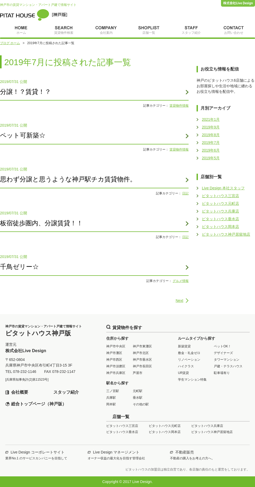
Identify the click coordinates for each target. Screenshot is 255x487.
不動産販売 (184, 452)
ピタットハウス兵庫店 (220, 211)
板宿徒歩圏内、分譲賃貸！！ (41, 223)
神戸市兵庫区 (115, 373)
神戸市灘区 (114, 353)
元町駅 (137, 391)
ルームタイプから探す (196, 338)
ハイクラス (186, 366)
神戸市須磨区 (115, 366)
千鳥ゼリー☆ (19, 266)
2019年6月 (211, 150)
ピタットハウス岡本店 (220, 226)
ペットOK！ (222, 346)
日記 (185, 193)
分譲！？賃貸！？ (25, 91)
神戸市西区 (114, 359)
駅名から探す (117, 383)
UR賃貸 (183, 373)
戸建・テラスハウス (228, 366)
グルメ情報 (181, 281)
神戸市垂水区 (142, 359)
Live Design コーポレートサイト (38, 452)
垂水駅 (137, 397)
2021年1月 (211, 119)
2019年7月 (211, 142)
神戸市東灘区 (142, 346)
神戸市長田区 (142, 366)
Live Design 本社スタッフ (223, 188)
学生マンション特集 (192, 379)
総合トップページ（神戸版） (38, 404)
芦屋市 (137, 373)
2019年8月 (211, 135)
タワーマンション (226, 359)
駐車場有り (222, 373)
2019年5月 (211, 158)
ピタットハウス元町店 (220, 203)
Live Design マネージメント (116, 452)
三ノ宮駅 (112, 391)
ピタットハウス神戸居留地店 (226, 234)
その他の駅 (141, 404)
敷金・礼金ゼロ (189, 353)
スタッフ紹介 (66, 392)
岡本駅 (111, 404)
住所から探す (117, 338)
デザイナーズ (223, 353)
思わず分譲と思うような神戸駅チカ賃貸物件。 (68, 179)
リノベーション (189, 359)
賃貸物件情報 (179, 105)
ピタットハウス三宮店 (220, 196)
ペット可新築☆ (22, 135)
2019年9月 (211, 127)
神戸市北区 (141, 353)
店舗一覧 (120, 416)
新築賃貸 (184, 346)
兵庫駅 (111, 397)
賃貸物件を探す (127, 327)
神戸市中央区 (115, 346)
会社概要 (19, 392)
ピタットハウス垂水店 (220, 219)
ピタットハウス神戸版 (33, 15)
